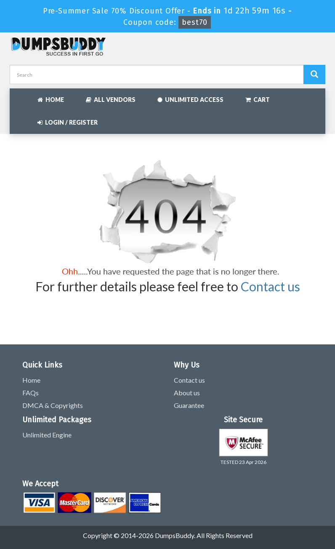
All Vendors (111, 99)
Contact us (270, 286)
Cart (257, 99)
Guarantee (189, 405)
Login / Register (67, 122)
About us (187, 393)
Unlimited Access (190, 99)
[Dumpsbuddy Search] (314, 74)
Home (50, 99)
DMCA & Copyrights (52, 405)
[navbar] (20, 95)
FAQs (30, 393)
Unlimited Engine (47, 435)
